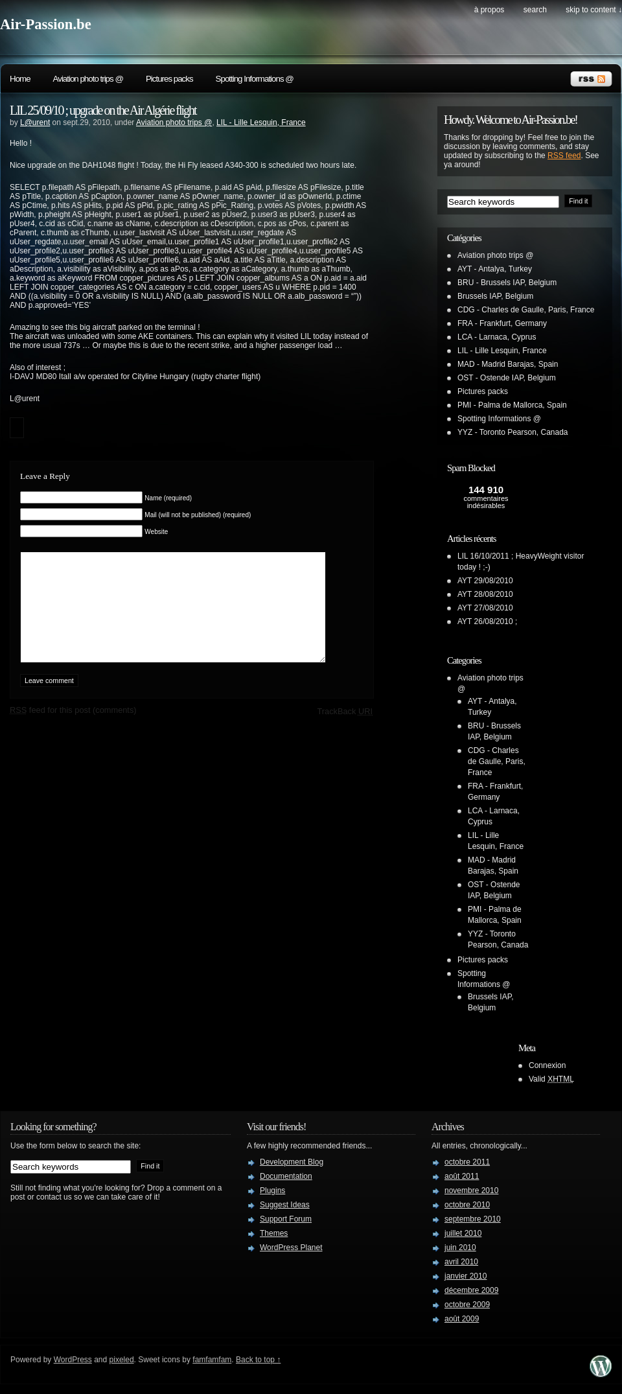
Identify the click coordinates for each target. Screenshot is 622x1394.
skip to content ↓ (594, 9)
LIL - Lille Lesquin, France (261, 122)
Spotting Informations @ (255, 79)
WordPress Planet (291, 1247)
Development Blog (291, 1162)
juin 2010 (460, 1247)
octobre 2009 (467, 1304)
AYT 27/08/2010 (485, 607)
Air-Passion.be (45, 24)
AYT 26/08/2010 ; (487, 621)
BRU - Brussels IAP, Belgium (507, 282)
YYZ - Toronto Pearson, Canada (512, 432)
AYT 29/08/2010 (485, 580)
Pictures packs (169, 79)
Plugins (272, 1190)
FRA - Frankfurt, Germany (502, 323)
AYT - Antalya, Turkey (494, 268)
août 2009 (461, 1318)
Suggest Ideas (285, 1204)
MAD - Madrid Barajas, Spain (507, 364)
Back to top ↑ (258, 1359)
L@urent (35, 122)
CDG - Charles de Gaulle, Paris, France (525, 309)
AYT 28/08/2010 (485, 594)
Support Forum (286, 1219)
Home (20, 79)
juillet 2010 (462, 1233)
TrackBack (345, 731)
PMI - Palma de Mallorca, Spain (512, 405)
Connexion (547, 1065)
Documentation (286, 1176)
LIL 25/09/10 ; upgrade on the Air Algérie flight (103, 110)
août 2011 (461, 1176)
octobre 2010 (467, 1204)
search (535, 9)
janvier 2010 (465, 1276)
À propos (489, 9)
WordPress (73, 1359)
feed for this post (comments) (73, 729)
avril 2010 (461, 1261)
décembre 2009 (471, 1290)
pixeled (121, 1359)
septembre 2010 (472, 1219)
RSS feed (564, 155)
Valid (551, 1079)
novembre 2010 (471, 1190)
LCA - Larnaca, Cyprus (496, 337)
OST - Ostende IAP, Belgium (506, 377)
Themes (274, 1233)
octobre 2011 (467, 1162)
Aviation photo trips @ (88, 79)
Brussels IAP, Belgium (495, 296)
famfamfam (211, 1359)
